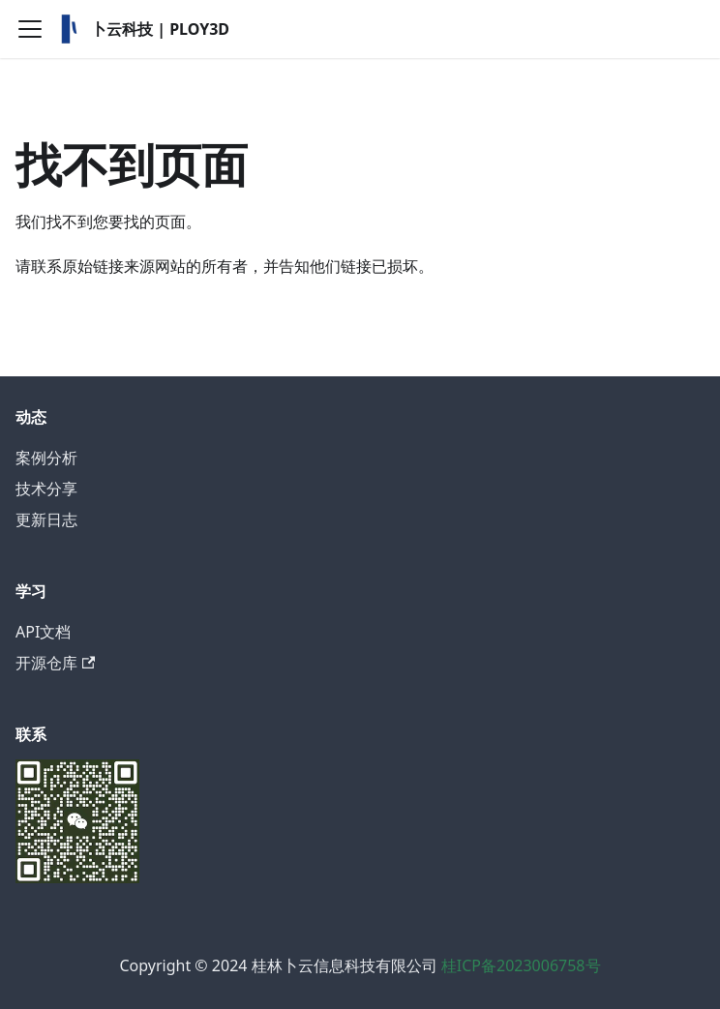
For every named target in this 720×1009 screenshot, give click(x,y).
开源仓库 (55, 662)
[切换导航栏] (30, 29)
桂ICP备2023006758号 (521, 965)
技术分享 (46, 488)
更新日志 (46, 519)
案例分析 (46, 457)
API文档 (43, 631)
